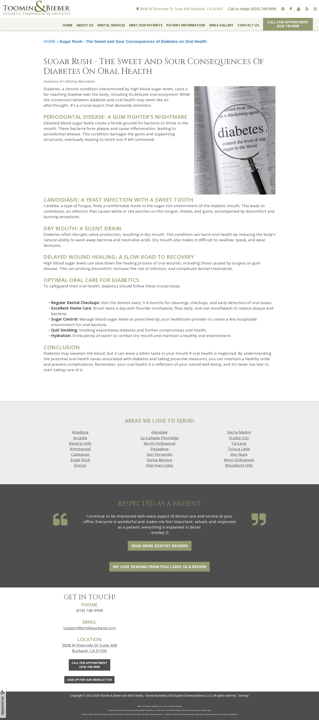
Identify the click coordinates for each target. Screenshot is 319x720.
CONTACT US (248, 25)
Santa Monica (159, 459)
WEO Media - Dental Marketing (147, 695)
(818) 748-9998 (89, 610)
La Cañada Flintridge (160, 437)
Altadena (80, 432)
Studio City (239, 437)
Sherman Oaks (159, 465)
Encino (80, 465)
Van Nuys (238, 454)
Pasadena (160, 448)
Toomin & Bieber (111, 695)
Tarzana (238, 443)
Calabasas (80, 454)
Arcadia (80, 437)
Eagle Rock (80, 459)
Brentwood (80, 448)
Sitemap (243, 695)
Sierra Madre (239, 432)
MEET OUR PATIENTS (145, 25)
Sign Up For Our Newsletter (89, 680)
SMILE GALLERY (221, 25)
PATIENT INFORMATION (185, 25)
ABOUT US (84, 25)
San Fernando (160, 454)
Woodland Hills (239, 465)
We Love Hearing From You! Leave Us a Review (159, 566)
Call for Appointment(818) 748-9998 (288, 24)
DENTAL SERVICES (111, 25)
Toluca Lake (239, 448)
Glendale (159, 432)
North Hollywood (159, 443)
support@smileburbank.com (89, 628)
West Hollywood (239, 459)
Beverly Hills (80, 443)
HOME (67, 25)
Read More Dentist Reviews (159, 545)
